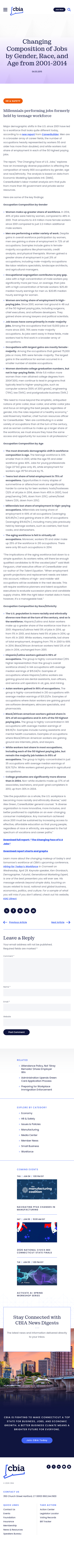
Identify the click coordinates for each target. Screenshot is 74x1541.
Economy (26, 1113)
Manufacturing (30, 1129)
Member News (29, 1140)
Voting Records (48, 1517)
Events (6, 1513)
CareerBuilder (50, 134)
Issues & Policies (31, 1124)
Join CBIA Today (37, 1440)
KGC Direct (10, 898)
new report (28, 134)
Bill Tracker (45, 1521)
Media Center (29, 1135)
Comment (8, 956)
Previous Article (18, 922)
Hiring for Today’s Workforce (20, 866)
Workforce (27, 1151)
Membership (10, 1525)
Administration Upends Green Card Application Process (39, 1079)
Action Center (47, 1509)
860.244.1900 (50, 1496)
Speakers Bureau (12, 1533)
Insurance (8, 1521)
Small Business (30, 1146)
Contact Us (9, 1509)
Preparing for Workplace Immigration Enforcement (36, 1088)
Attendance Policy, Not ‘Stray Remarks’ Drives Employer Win (38, 1069)
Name (6, 987)
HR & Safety (28, 1118)
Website (7, 1016)
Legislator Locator (49, 1513)
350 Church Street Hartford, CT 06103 (22, 1496)
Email (6, 1001)
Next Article (58, 922)
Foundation (9, 1517)
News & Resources (13, 1529)
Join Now (59, 9)
